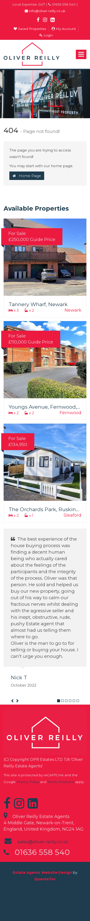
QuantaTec (45, 879)
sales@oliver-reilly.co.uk (42, 842)
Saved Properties (30, 29)
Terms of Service (60, 782)
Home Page (26, 175)
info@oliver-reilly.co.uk (45, 11)
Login (46, 35)
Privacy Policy (28, 782)
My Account (64, 29)
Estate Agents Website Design (42, 872)
